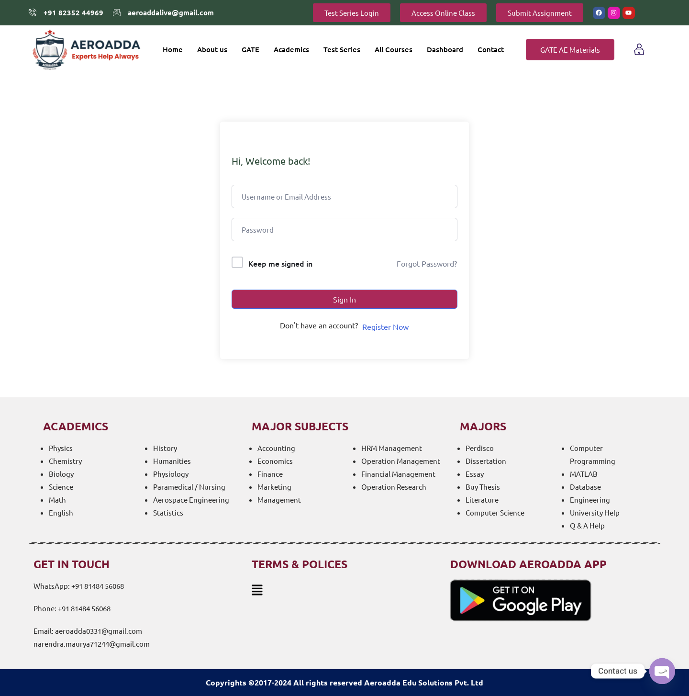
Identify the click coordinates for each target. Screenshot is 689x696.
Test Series (341, 49)
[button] (344, 589)
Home (173, 49)
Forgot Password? (427, 263)
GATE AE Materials (570, 49)
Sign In (344, 299)
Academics (291, 49)
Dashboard (445, 49)
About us (212, 49)
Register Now (385, 326)
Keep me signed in (280, 263)
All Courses (393, 49)
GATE (250, 49)
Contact (491, 49)
